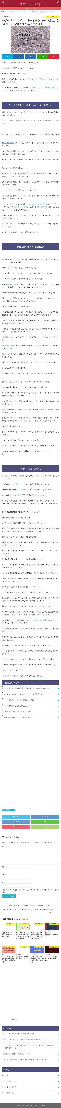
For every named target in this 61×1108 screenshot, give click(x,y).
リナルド (30, 173)
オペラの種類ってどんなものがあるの (15, 706)
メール (4, 874)
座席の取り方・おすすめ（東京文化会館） (17, 711)
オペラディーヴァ (29, 1105)
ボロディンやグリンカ (22, 207)
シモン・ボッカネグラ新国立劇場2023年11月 (18, 1033)
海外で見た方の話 (8, 143)
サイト (4, 882)
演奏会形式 (9, 284)
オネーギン (34, 87)
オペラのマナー (7, 1075)
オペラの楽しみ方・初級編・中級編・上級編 (18, 700)
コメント (4, 846)
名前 (3, 866)
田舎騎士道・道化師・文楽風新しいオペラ (17, 1053)
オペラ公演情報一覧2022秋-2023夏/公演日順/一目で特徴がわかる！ (26, 688)
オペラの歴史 (7, 1081)
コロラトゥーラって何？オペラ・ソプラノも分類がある (22, 694)
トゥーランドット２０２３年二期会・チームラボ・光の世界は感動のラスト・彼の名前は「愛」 (28, 1046)
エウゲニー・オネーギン (37, 204)
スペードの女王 (48, 87)
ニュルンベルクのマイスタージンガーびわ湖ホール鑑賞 (22, 1039)
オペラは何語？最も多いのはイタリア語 (16, 717)
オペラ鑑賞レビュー (9, 809)
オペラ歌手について (9, 1087)
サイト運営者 (31, 8)
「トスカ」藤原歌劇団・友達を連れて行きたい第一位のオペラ (24, 1059)
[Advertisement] (30, 743)
